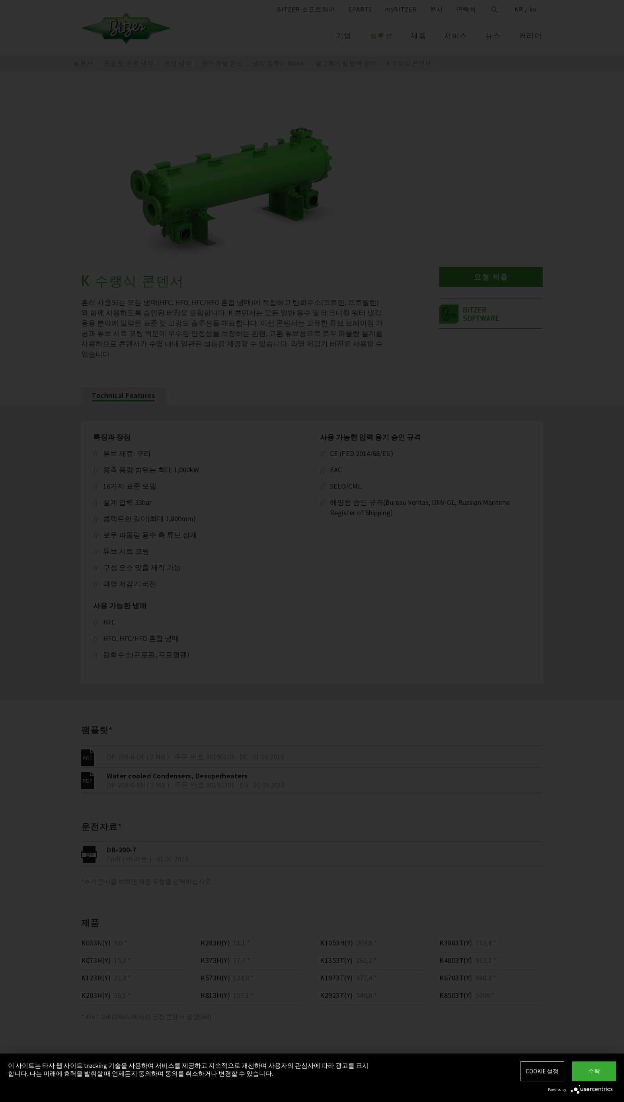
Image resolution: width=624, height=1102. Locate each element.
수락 (594, 1071)
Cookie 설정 (542, 1071)
